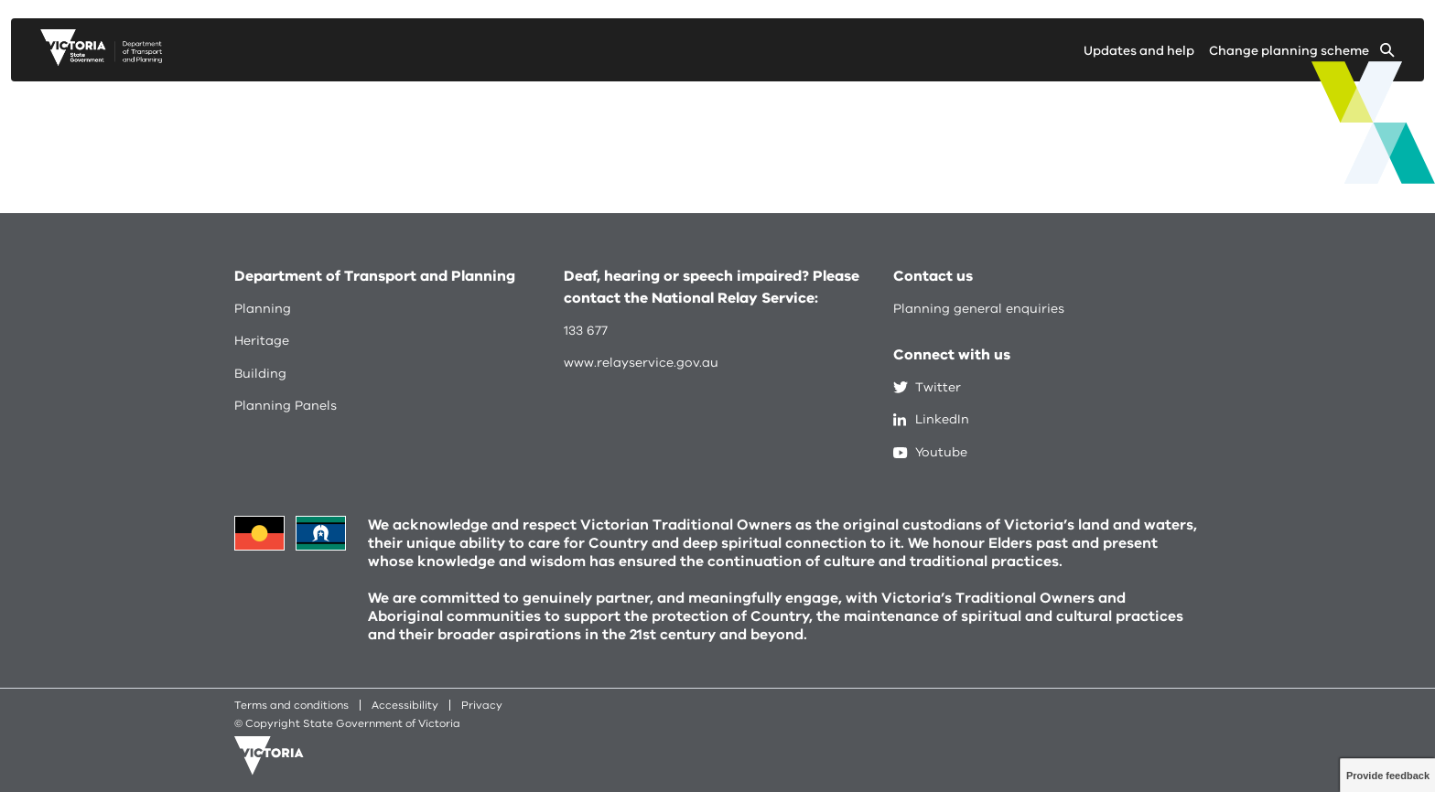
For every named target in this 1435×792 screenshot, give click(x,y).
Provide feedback (1388, 775)
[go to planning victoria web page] (101, 61)
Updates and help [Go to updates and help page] (1139, 50)
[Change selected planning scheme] (1302, 54)
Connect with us (951, 355)
